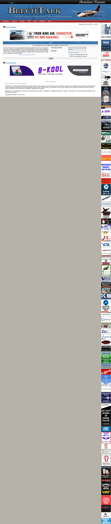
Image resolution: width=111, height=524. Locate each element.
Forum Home (11, 27)
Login (35, 21)
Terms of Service (9, 83)
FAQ (29, 21)
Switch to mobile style (50, 81)
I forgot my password (74, 52)
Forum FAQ (17, 83)
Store (49, 21)
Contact (22, 21)
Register (42, 21)
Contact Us (24, 83)
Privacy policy (30, 54)
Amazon (14, 21)
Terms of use (22, 54)
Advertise (6, 21)
